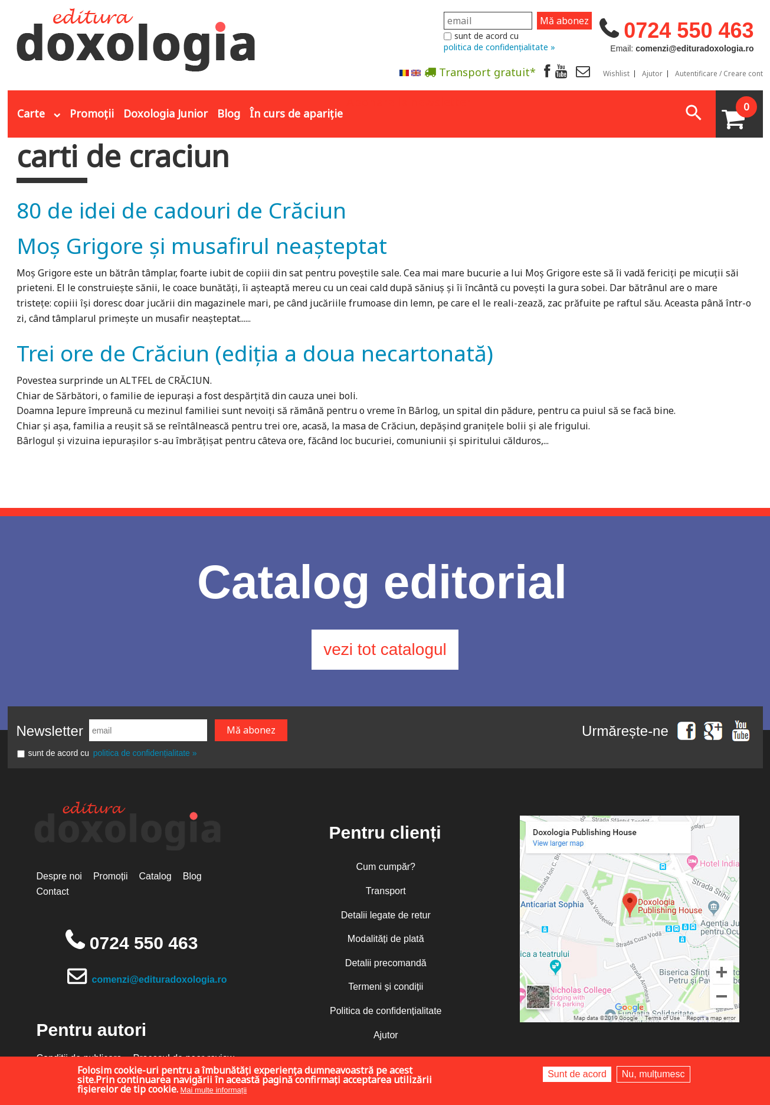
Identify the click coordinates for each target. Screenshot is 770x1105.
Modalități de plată (386, 939)
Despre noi (59, 876)
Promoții (92, 113)
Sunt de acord (577, 1074)
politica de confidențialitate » (499, 47)
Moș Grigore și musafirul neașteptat (202, 245)
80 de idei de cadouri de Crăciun (181, 210)
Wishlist (616, 73)
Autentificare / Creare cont (719, 73)
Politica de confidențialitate (385, 1011)
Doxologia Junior (165, 113)
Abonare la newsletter (408, 101)
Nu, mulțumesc (653, 1074)
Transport (386, 891)
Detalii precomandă (386, 963)
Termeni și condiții (385, 987)
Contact (53, 891)
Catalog (155, 876)
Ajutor (652, 73)
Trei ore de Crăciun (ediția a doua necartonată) (255, 353)
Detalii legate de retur (386, 915)
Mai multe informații (214, 1090)
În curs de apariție (296, 113)
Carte (31, 113)
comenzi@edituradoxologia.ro (159, 979)
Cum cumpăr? (385, 867)
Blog (228, 113)
